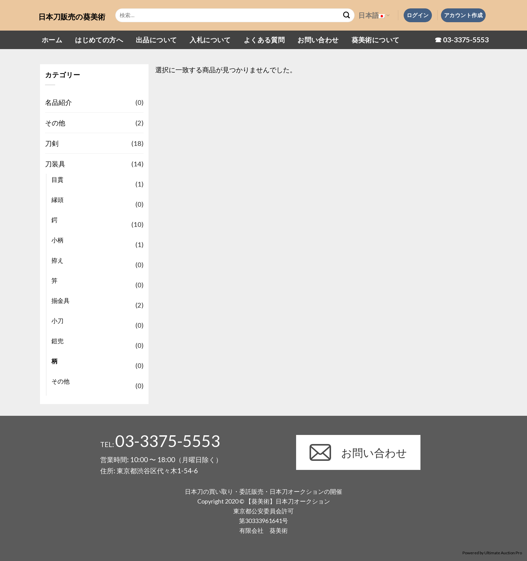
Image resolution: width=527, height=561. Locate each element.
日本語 (374, 15)
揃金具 (60, 300)
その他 (55, 123)
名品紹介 (58, 102)
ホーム (52, 40)
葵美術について (376, 40)
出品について (156, 40)
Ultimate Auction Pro (503, 552)
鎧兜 (57, 341)
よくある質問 (264, 40)
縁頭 (57, 199)
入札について (210, 40)
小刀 (57, 320)
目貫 (57, 179)
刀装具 (55, 164)
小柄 (57, 240)
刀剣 (51, 143)
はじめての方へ (99, 40)
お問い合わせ (317, 40)
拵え (57, 260)
